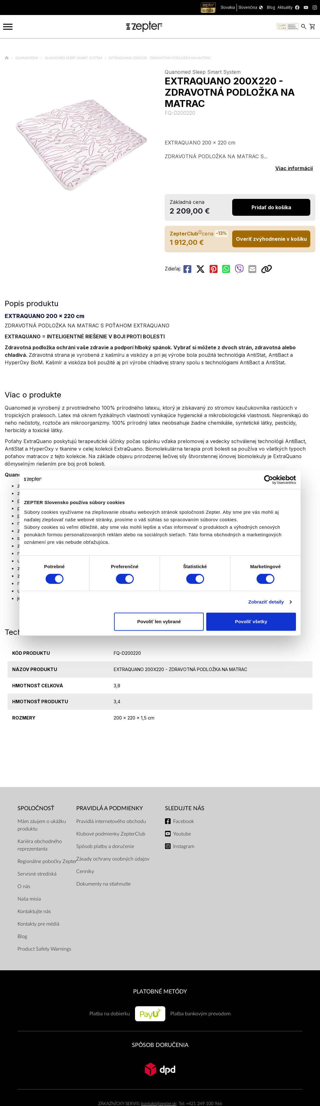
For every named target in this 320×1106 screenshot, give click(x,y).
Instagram (183, 846)
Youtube (182, 833)
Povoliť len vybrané (159, 621)
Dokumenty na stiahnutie (103, 883)
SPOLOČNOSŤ (36, 808)
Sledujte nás (184, 808)
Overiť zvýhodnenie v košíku (271, 239)
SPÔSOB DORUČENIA (160, 1045)
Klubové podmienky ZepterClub (110, 833)
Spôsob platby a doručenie (105, 846)
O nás (24, 886)
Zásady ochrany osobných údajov (112, 858)
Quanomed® (27, 58)
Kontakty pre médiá (38, 924)
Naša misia (29, 898)
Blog (22, 936)
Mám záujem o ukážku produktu (42, 825)
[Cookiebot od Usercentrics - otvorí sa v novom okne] (268, 479)
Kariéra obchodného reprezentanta (40, 845)
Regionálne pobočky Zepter (47, 861)
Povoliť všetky (251, 621)
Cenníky (85, 871)
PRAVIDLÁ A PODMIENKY (109, 808)
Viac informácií (294, 168)
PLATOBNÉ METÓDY (160, 991)
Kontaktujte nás (34, 911)
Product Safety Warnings (44, 949)
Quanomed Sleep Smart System (74, 58)
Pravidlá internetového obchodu (111, 821)
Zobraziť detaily (266, 601)
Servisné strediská (37, 873)
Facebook (183, 821)
